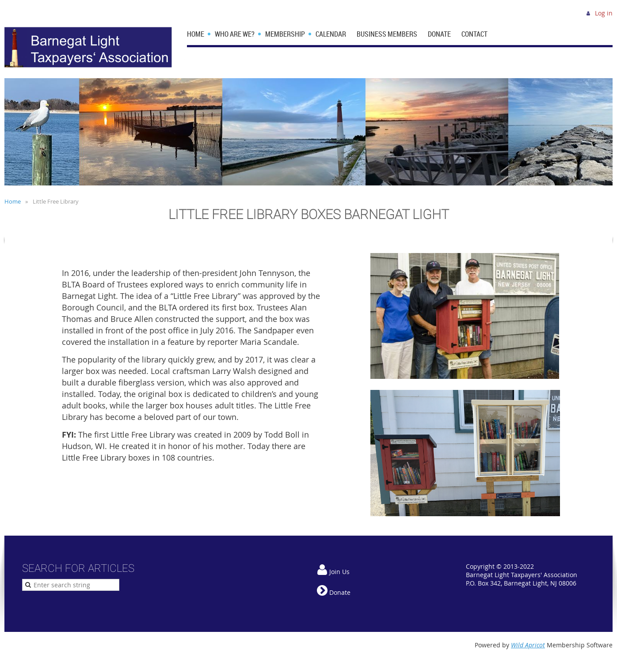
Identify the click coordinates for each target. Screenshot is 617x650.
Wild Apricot (528, 645)
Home (12, 201)
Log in (604, 13)
